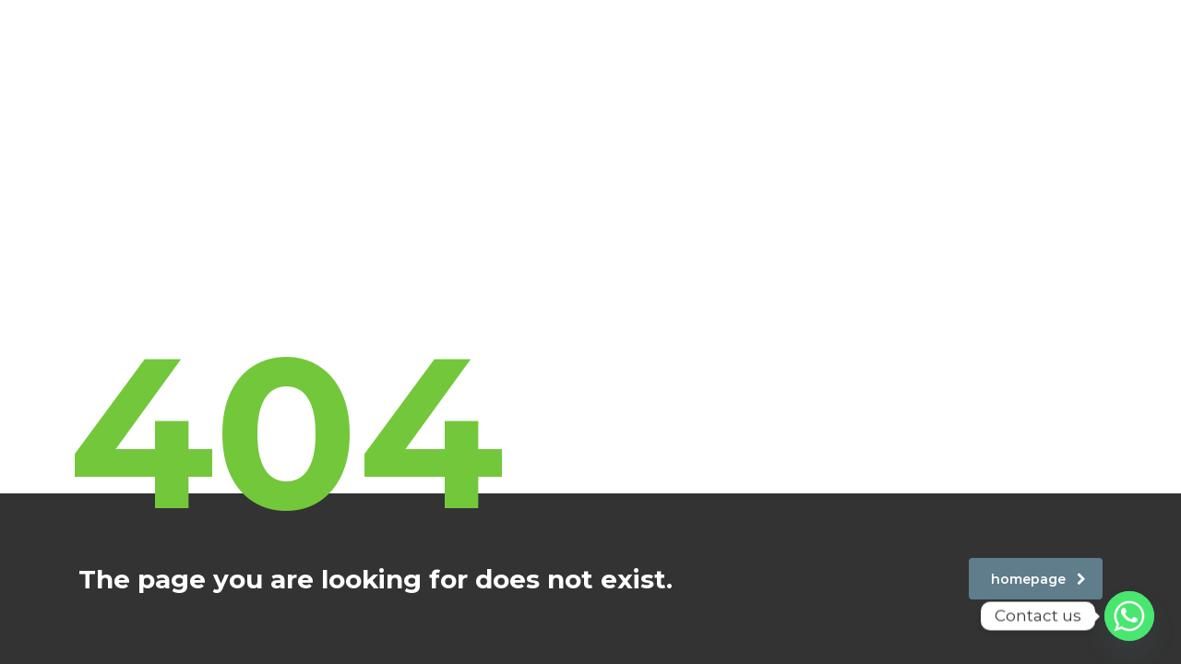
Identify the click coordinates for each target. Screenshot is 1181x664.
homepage (1038, 579)
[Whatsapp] (1129, 616)
